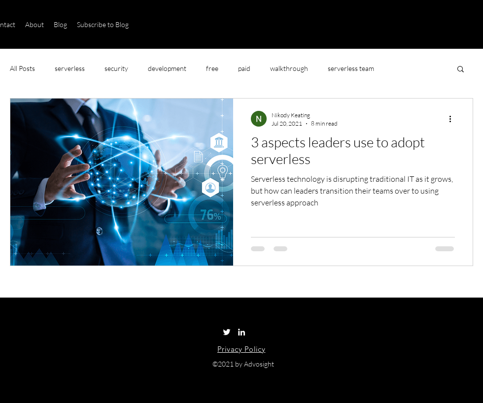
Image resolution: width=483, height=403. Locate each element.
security (116, 68)
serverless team (351, 68)
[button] (460, 70)
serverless (70, 68)
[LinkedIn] (241, 332)
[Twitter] (227, 332)
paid (244, 68)
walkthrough (289, 68)
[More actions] (453, 119)
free (212, 68)
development (167, 68)
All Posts (22, 68)
